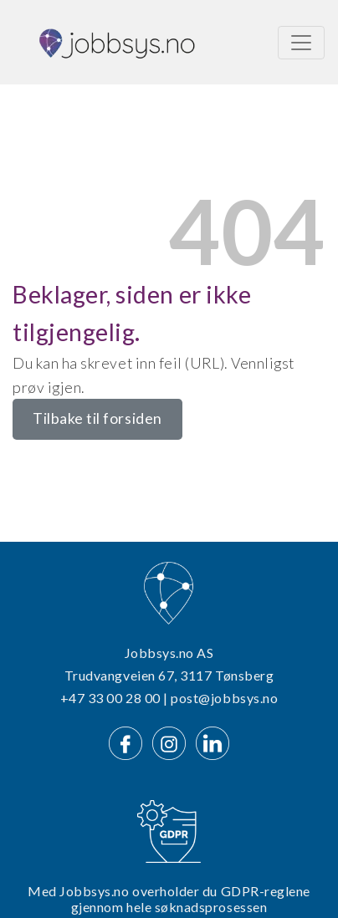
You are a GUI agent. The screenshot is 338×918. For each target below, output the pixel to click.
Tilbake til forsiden (97, 418)
